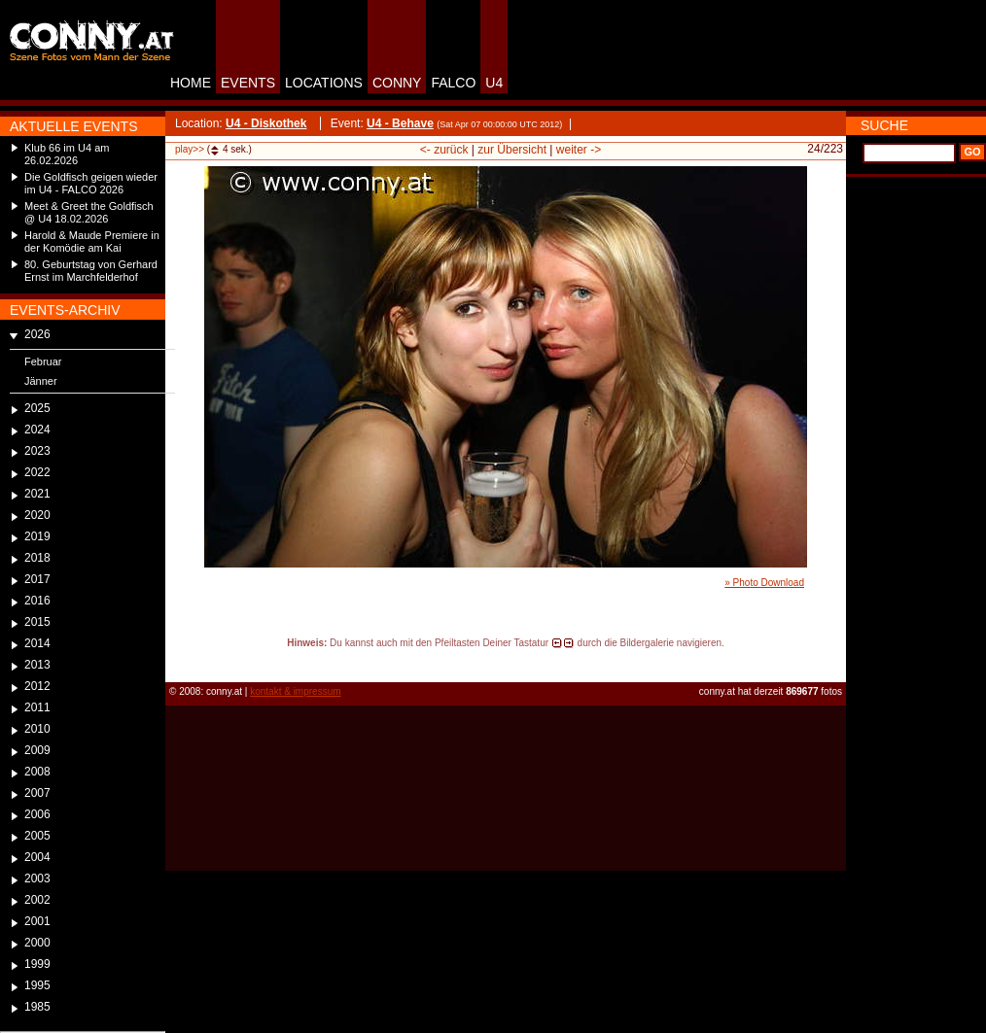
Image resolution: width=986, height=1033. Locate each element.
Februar (43, 361)
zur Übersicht (511, 149)
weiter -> (578, 149)
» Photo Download (764, 582)
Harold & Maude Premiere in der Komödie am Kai (91, 241)
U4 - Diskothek (266, 123)
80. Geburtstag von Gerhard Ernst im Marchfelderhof (91, 270)
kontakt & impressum (295, 691)
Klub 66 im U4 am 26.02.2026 (66, 154)
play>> (189, 149)
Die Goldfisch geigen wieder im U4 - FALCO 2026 (91, 183)
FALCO (453, 82)
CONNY (397, 82)
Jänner (40, 381)
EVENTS (248, 82)
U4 (494, 82)
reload (181, 661)
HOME (190, 82)
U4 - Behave (400, 123)
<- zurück (444, 149)
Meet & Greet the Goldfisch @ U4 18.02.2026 (89, 212)
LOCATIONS (324, 82)
